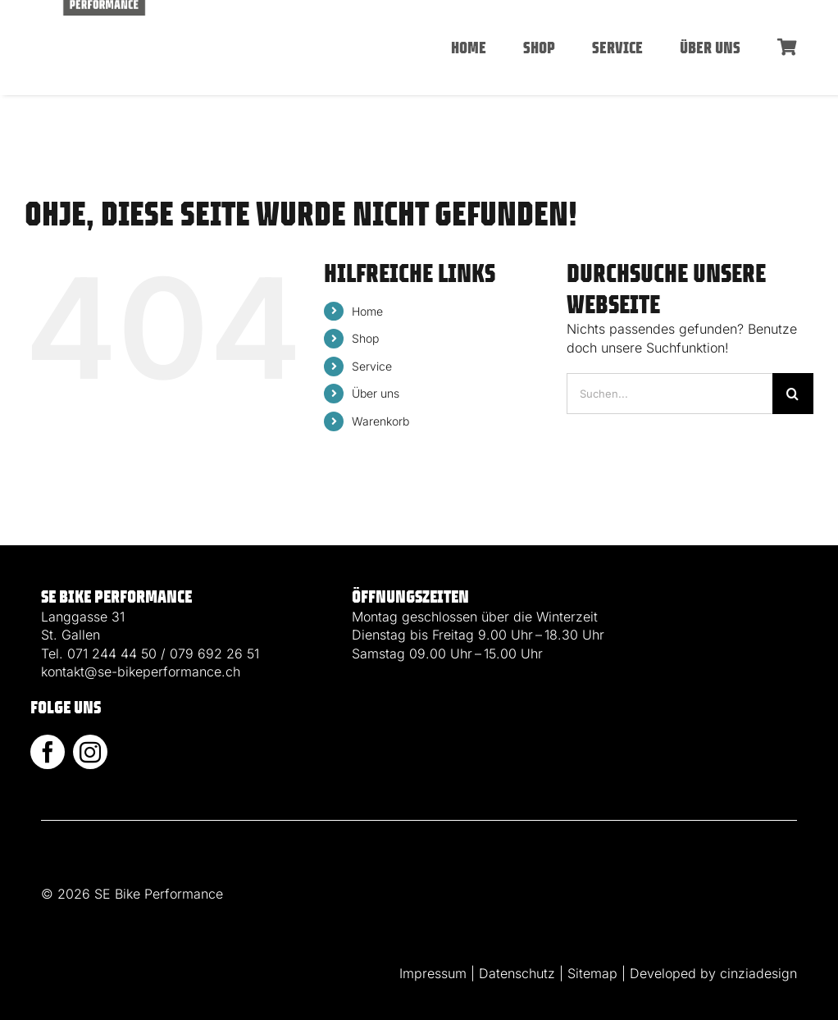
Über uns (375, 393)
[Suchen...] (669, 393)
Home (367, 311)
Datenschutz (517, 973)
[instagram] (90, 752)
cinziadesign (758, 973)
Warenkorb (380, 421)
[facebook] (47, 752)
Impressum (433, 973)
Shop (365, 338)
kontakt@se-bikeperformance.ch (140, 671)
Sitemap (592, 973)
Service (372, 366)
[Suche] (792, 393)
